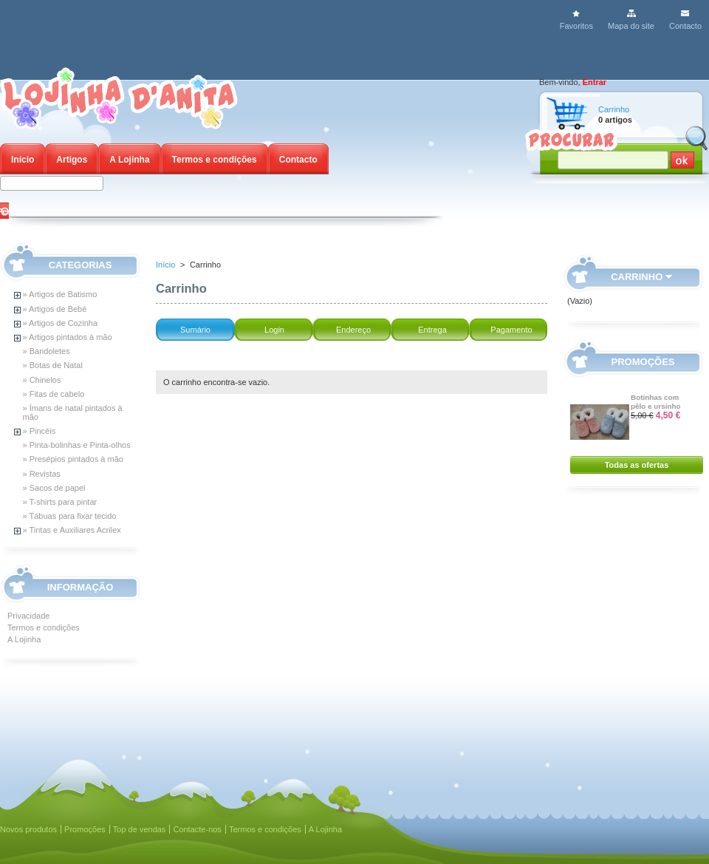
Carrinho (613, 109)
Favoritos (576, 25)
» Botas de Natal (53, 365)
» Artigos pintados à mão (67, 337)
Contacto (685, 25)
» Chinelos (42, 379)
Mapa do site (631, 25)
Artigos (71, 159)
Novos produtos (28, 829)
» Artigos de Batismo (60, 294)
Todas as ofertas (637, 464)
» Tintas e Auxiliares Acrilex (72, 529)
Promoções (643, 361)
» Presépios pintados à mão (73, 459)
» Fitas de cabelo (54, 394)
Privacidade (28, 615)
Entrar (594, 82)
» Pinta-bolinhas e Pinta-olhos (77, 444)
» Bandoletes (46, 351)
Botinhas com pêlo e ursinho (656, 401)
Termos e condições (214, 159)
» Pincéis (39, 430)
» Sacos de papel (54, 487)
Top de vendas (139, 829)
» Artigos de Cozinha (60, 323)
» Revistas (42, 473)
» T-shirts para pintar (60, 501)
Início (22, 159)
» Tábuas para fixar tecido (70, 515)
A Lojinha (129, 159)
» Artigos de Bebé (55, 309)
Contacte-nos (197, 829)
